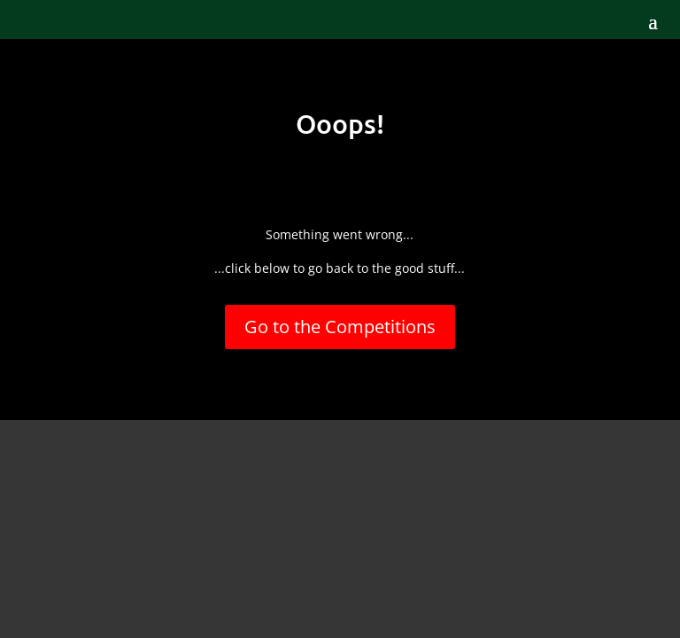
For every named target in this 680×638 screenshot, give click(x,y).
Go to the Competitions (340, 326)
